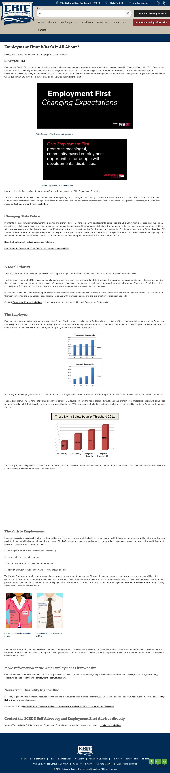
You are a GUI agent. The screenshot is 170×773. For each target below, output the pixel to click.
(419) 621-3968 (106, 763)
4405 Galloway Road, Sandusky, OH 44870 (80, 3)
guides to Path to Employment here (133, 582)
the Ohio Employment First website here (46, 677)
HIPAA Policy (117, 759)
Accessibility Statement (98, 759)
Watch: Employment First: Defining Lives (57, 185)
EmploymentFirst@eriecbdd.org (33, 203)
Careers (43, 29)
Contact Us (120, 22)
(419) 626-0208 (116, 2)
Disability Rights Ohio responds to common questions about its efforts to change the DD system (68, 706)
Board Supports (69, 22)
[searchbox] (84, 13)
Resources (103, 22)
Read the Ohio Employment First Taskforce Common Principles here (36, 248)
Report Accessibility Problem (152, 13)
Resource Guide (64, 759)
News (52, 759)
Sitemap (145, 759)
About (52, 22)
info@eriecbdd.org (141, 2)
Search (40, 8)
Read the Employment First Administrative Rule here (29, 241)
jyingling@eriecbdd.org (110, 725)
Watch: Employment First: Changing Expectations (54, 134)
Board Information (37, 759)
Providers (88, 22)
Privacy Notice (132, 759)
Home (41, 22)
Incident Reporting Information (151, 22)
